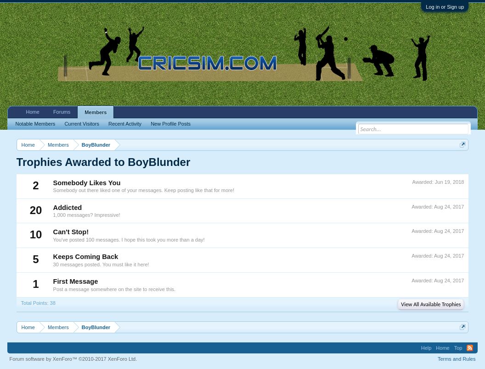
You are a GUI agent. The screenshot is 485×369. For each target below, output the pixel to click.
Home (32, 112)
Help (426, 348)
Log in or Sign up (445, 7)
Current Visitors (81, 124)
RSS (470, 348)
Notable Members (36, 124)
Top (458, 348)
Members (96, 112)
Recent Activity (124, 124)
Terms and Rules (457, 359)
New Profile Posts (171, 124)
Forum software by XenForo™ (73, 359)
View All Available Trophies (431, 304)
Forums (61, 112)
